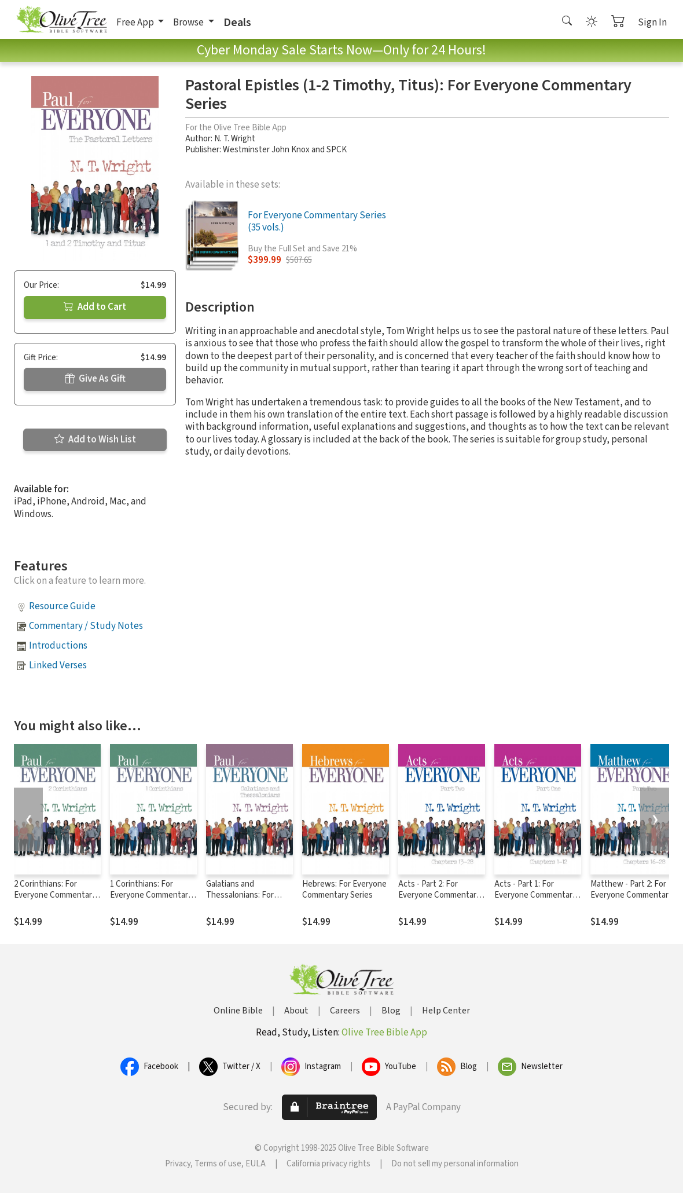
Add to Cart (95, 307)
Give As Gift (95, 379)
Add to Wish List (95, 440)
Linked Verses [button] (58, 665)
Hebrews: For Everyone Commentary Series (344, 889)
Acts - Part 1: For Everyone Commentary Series (535, 895)
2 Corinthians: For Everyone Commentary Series (55, 895)
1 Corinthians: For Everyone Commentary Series (151, 895)
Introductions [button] (58, 646)
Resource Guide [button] (62, 606)
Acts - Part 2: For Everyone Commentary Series (439, 895)
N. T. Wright (234, 139)
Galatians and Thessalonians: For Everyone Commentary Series (247, 900)
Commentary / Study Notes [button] (86, 626)
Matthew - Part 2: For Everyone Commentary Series (631, 895)
